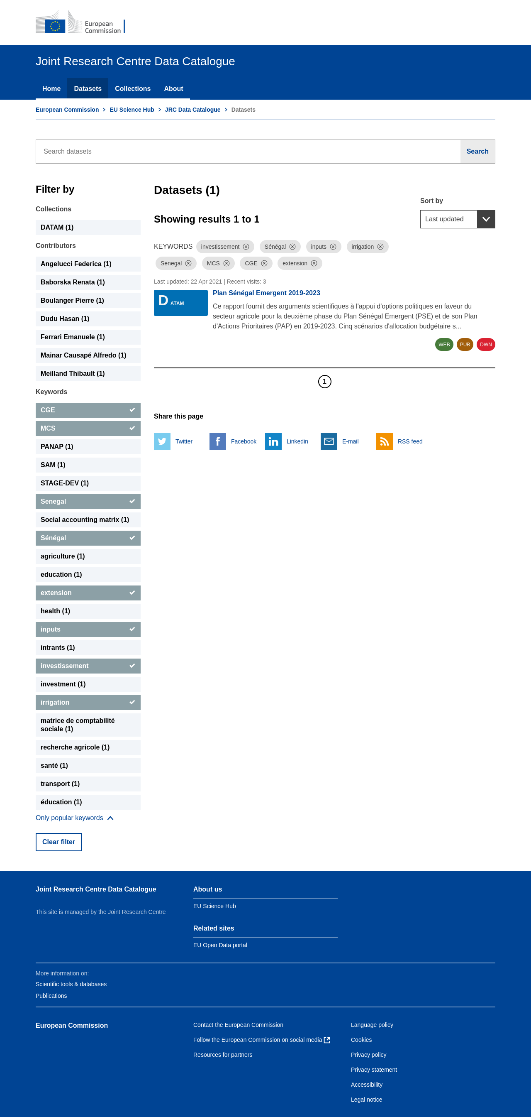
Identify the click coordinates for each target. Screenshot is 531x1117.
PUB (465, 345)
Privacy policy (369, 1054)
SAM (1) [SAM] (53, 464)
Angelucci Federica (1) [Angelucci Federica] (76, 263)
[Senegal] (88, 501)
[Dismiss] (246, 246)
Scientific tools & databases (71, 984)
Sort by (431, 200)
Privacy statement (374, 1069)
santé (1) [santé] (54, 765)
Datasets (88, 88)
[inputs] (88, 629)
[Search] (477, 152)
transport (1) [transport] (60, 783)
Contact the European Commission (238, 1024)
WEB (444, 345)
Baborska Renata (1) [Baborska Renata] (73, 282)
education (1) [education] (61, 574)
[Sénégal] (88, 538)
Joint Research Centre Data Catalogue (96, 889)
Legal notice (366, 1099)
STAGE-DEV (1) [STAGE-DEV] (65, 483)
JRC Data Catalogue (193, 109)
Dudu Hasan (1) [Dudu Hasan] (65, 318)
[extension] (88, 592)
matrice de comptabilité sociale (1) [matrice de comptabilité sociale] (78, 724)
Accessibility (366, 1084)
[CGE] (88, 410)
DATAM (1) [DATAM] (57, 227)
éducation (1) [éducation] (61, 802)
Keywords (51, 391)
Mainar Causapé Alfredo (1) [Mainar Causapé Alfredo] (84, 355)
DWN (486, 345)
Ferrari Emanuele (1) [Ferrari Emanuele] (73, 336)
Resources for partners (222, 1054)
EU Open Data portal (220, 945)
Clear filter (58, 841)
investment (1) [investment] (63, 684)
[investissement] (88, 666)
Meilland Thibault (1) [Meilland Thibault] (73, 373)
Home (51, 88)
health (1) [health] (55, 611)
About (173, 88)
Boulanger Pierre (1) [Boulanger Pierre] (72, 300)
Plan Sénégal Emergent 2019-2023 (266, 292)
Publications (51, 995)
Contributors (56, 245)
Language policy (372, 1024)
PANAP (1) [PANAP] (57, 446)
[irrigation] (88, 702)
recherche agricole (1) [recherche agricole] (75, 747)
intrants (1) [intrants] (58, 647)
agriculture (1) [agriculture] (63, 556)
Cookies (361, 1039)
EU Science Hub (132, 109)
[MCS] (88, 428)
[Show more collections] (75, 818)
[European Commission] (86, 22)
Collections (133, 88)
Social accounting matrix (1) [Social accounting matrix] (85, 519)
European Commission (67, 109)
